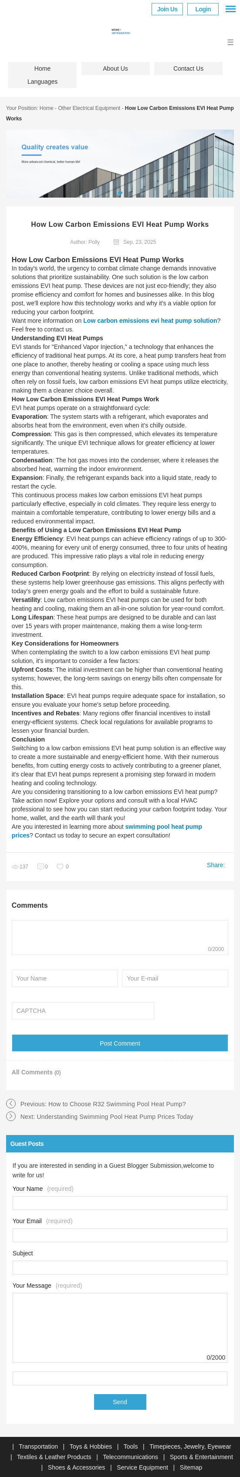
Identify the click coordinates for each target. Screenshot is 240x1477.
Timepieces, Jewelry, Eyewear (190, 1446)
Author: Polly (85, 242)
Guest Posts (27, 1143)
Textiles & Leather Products (55, 1456)
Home (42, 68)
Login (203, 9)
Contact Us (188, 68)
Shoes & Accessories (77, 1467)
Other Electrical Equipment (89, 108)
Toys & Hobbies (92, 1446)
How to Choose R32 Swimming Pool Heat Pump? (117, 1104)
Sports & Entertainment (201, 1456)
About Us (115, 68)
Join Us (167, 9)
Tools (132, 1446)
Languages (42, 81)
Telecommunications (131, 1456)
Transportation (39, 1446)
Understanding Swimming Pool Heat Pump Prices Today (115, 1116)
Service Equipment (143, 1467)
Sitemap (191, 1467)
